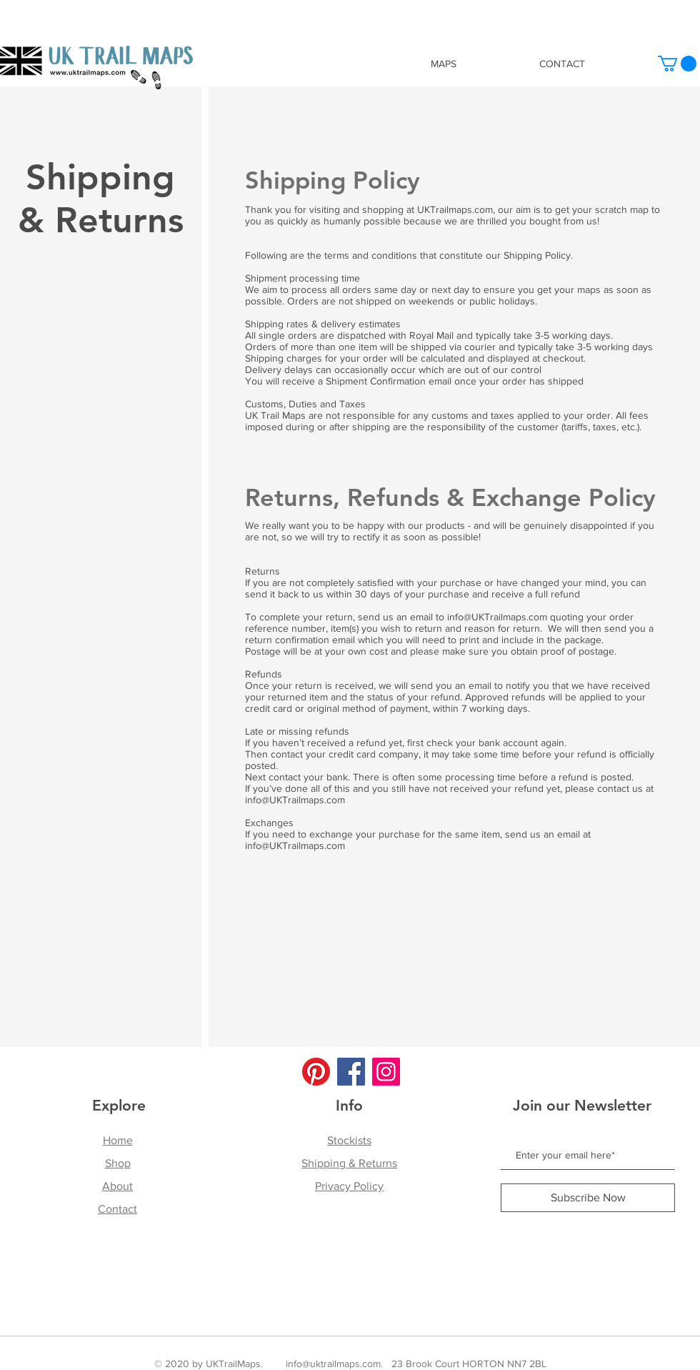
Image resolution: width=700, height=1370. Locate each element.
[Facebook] (351, 1072)
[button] (677, 63)
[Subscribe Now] (588, 1197)
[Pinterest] (316, 1072)
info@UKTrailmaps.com (497, 616)
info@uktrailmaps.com (333, 1363)
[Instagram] (386, 1072)
